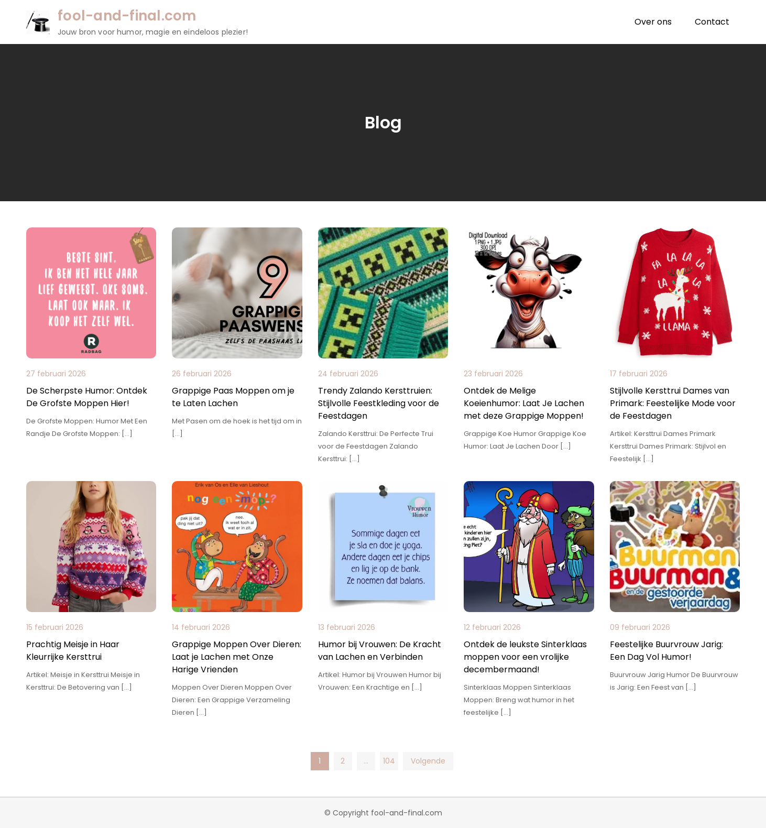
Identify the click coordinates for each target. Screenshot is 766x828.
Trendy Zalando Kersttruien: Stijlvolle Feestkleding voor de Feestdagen (378, 403)
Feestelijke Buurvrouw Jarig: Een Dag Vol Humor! (666, 650)
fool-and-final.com (127, 15)
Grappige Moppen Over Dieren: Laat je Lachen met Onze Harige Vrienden (236, 657)
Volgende (428, 761)
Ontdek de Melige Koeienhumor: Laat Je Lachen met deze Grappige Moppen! (524, 403)
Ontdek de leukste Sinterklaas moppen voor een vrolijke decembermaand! (525, 657)
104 (389, 761)
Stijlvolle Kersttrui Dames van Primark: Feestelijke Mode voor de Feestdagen (673, 403)
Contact (712, 22)
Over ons (653, 22)
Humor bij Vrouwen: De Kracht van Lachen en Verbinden (379, 650)
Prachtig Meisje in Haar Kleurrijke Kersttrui (72, 650)
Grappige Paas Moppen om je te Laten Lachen (233, 397)
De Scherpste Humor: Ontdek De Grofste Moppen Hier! (86, 397)
